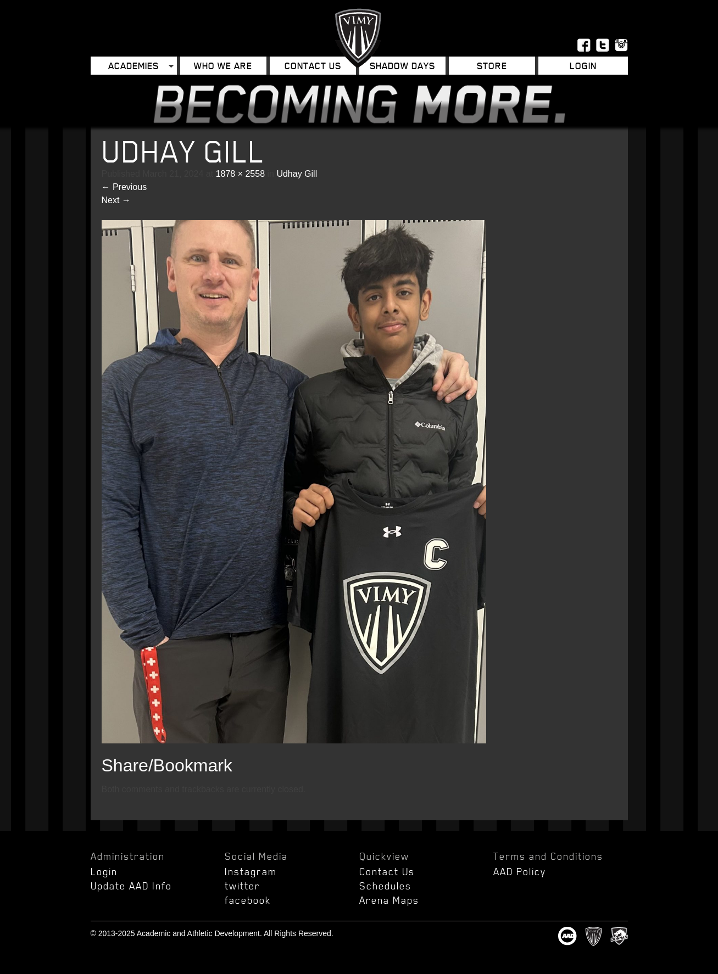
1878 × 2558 (240, 173)
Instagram (251, 871)
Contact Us (313, 65)
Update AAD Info (131, 886)
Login (583, 65)
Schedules (385, 886)
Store (492, 65)
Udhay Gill (296, 173)
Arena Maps (389, 900)
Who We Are (223, 65)
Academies (133, 65)
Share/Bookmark (167, 765)
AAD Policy (519, 871)
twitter (242, 886)
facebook (248, 900)
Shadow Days (402, 65)
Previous (124, 187)
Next (116, 200)
